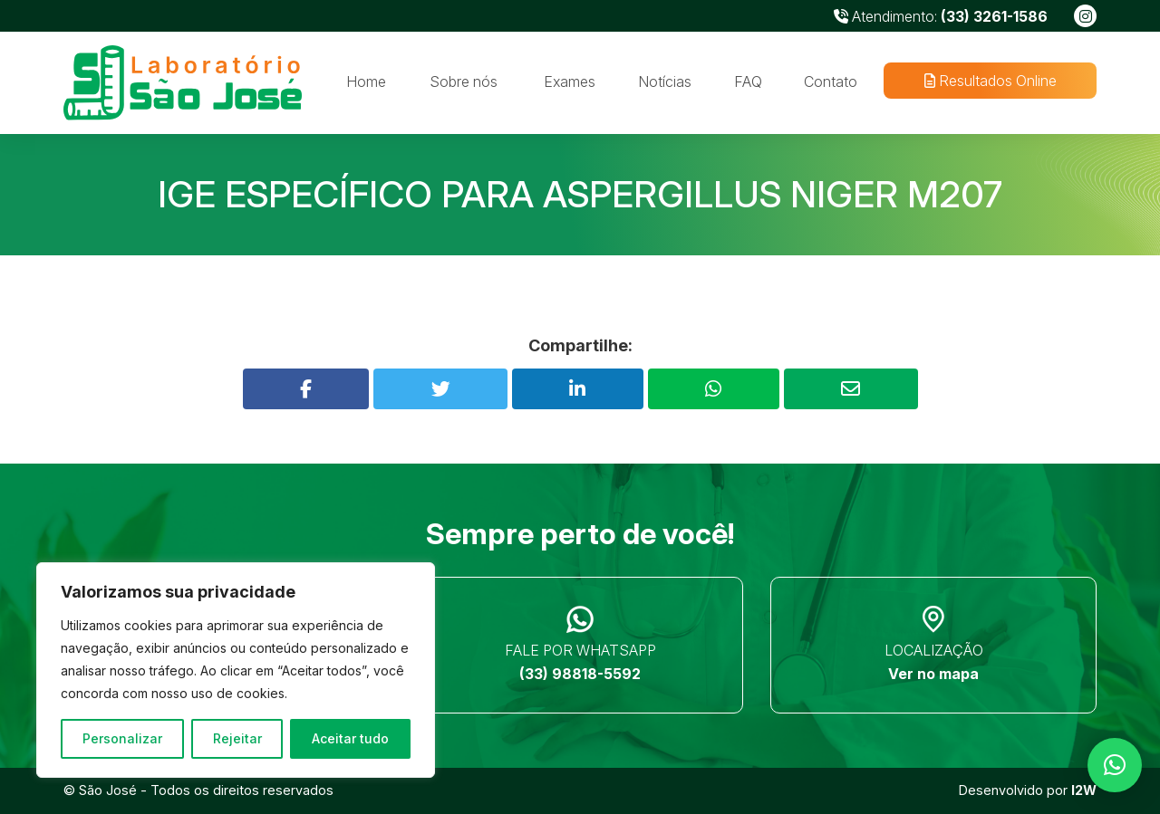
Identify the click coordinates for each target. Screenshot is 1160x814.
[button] (1115, 765)
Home (366, 81)
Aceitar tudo (350, 738)
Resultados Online (989, 81)
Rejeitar (237, 738)
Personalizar (122, 738)
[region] (235, 670)
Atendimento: (941, 16)
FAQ (748, 81)
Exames (569, 81)
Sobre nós (464, 81)
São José (108, 790)
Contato (830, 81)
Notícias (664, 81)
